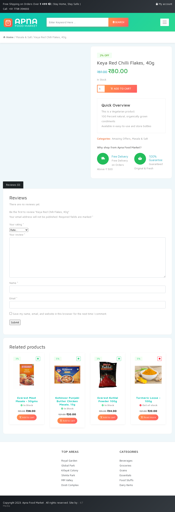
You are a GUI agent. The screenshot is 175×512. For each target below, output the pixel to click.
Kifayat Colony (69, 470)
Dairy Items (126, 485)
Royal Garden (69, 460)
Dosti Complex (70, 485)
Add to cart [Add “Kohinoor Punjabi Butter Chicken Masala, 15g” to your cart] (67, 420)
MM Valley (67, 480)
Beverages (126, 460)
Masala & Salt (24, 37)
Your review (17, 234)
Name (13, 282)
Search (118, 22)
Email (13, 298)
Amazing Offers (121, 138)
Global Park (68, 465)
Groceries (125, 465)
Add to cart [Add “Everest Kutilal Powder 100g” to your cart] (107, 417)
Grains (123, 470)
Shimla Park (68, 475)
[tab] (13, 184)
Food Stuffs (126, 480)
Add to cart (121, 88)
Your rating (16, 224)
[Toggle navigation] (164, 22)
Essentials (125, 475)
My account (165, 3)
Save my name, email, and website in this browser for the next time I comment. (60, 313)
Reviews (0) (13, 184)
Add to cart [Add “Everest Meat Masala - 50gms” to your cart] (26, 417)
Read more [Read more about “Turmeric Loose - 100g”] (148, 417)
